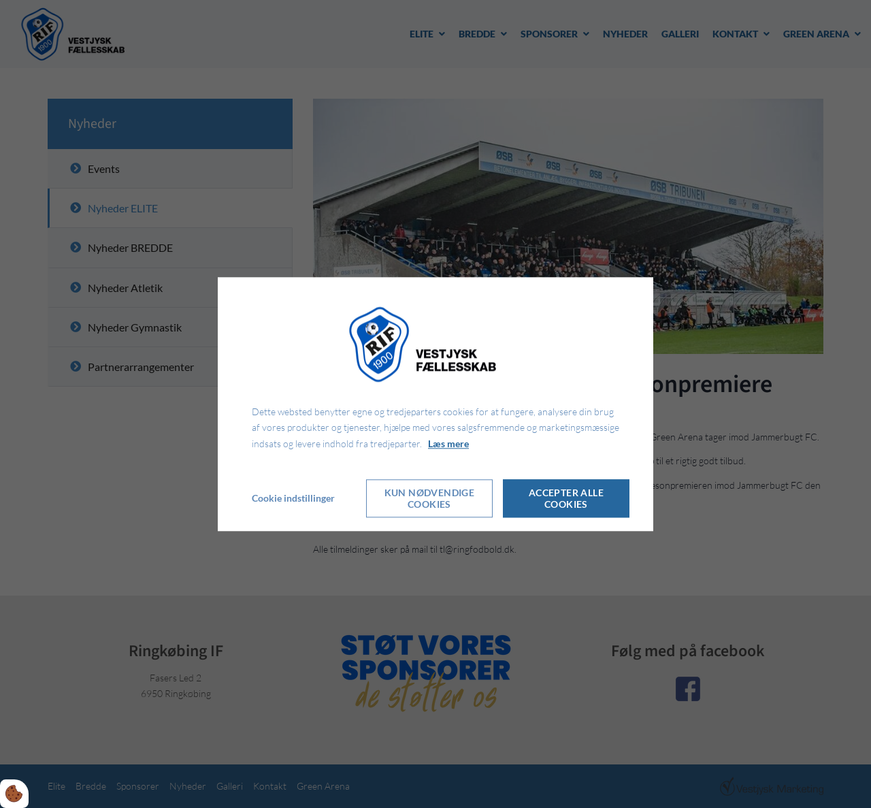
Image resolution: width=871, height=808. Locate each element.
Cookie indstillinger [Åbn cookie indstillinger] (293, 498)
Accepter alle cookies (566, 498)
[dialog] (435, 404)
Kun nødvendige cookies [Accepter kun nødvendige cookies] (429, 498)
